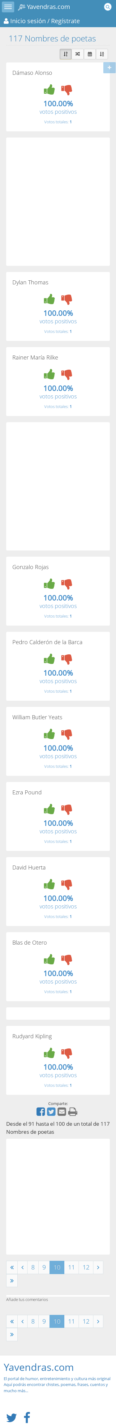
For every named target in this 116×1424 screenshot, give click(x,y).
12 (86, 1267)
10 (57, 1267)
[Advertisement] (58, 202)
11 (71, 1267)
